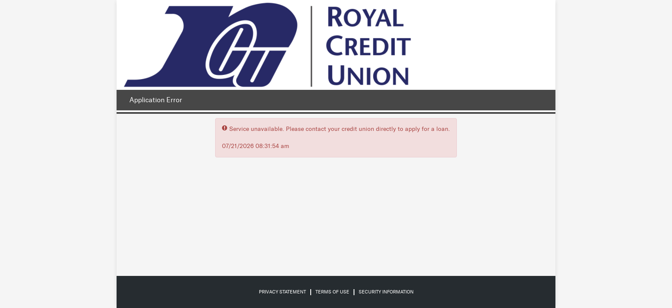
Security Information (386, 292)
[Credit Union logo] (267, 45)
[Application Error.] (154, 100)
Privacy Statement (282, 292)
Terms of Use (332, 292)
